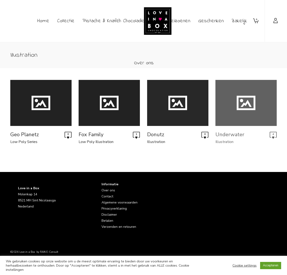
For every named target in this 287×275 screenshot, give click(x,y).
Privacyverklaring (114, 209)
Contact (107, 196)
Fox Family (91, 134)
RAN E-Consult (49, 252)
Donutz (155, 134)
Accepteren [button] (270, 265)
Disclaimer (109, 215)
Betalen (107, 221)
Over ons (108, 190)
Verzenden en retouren (119, 227)
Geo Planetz (24, 134)
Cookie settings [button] (245, 265)
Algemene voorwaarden (120, 202)
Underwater (229, 134)
